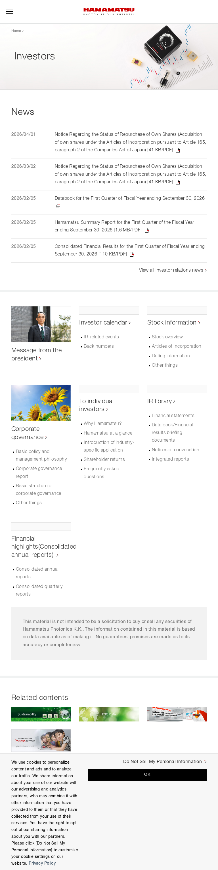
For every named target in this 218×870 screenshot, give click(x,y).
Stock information (172, 324)
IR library (159, 402)
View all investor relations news (171, 271)
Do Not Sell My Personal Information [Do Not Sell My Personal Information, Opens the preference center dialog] (162, 762)
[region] (109, 811)
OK (147, 775)
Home (16, 31)
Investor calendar (103, 324)
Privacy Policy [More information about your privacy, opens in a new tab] (42, 863)
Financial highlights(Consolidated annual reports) (44, 548)
